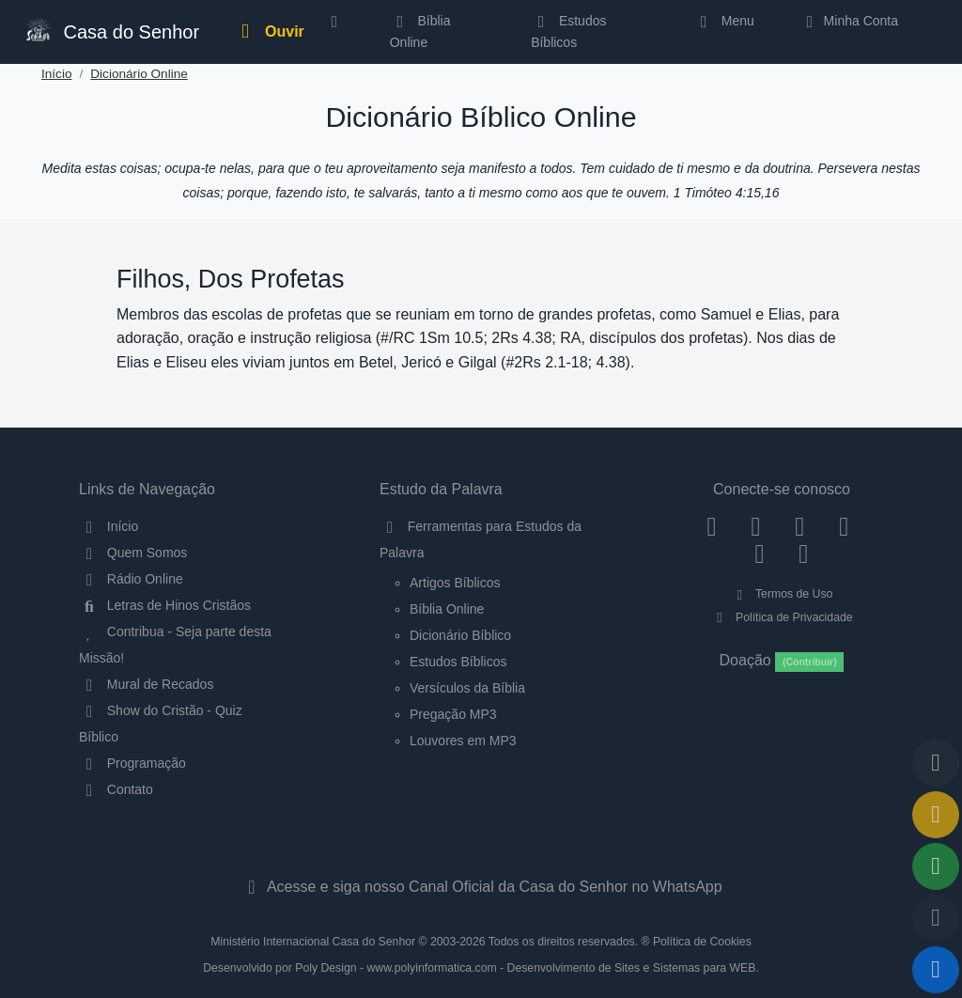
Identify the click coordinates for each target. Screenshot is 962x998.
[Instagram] (755, 526)
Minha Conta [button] (848, 20)
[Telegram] (803, 553)
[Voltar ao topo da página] (935, 763)
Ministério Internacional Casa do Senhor (312, 941)
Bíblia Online (420, 31)
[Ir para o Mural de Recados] (935, 814)
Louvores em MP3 (463, 740)
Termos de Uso (782, 593)
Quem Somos (133, 552)
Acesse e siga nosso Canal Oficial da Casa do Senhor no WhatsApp (481, 887)
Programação (132, 763)
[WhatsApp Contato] (759, 553)
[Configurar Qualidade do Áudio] (935, 918)
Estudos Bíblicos (568, 31)
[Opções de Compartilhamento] (935, 866)
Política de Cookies (702, 941)
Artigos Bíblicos (455, 582)
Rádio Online (131, 578)
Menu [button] (723, 20)
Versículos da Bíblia (467, 687)
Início (56, 74)
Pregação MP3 (453, 714)
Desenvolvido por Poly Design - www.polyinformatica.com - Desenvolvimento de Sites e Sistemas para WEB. (481, 968)
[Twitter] (800, 526)
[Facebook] (711, 526)
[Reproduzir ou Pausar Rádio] (935, 969)
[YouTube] (844, 526)
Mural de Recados (146, 684)
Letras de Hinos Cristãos (165, 605)
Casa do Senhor (110, 29)
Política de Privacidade (781, 617)
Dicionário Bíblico (460, 635)
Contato (116, 789)
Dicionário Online (139, 74)
